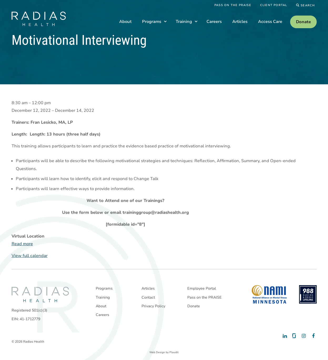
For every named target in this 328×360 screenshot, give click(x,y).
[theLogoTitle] (39, 19)
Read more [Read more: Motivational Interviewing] (22, 244)
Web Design (157, 352)
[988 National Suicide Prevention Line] (308, 294)
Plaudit (174, 352)
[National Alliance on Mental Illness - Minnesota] (269, 294)
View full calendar (30, 256)
